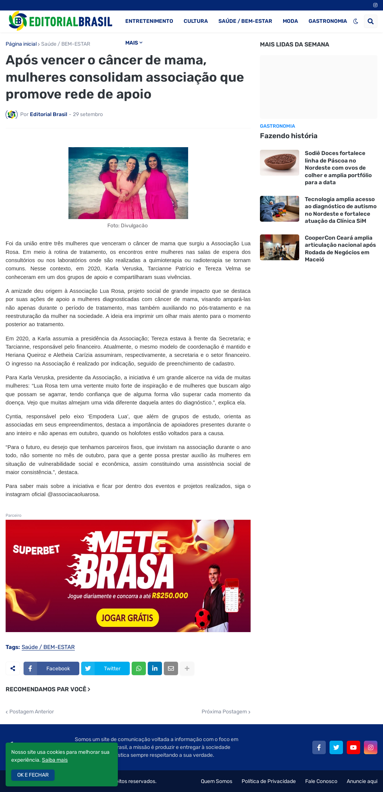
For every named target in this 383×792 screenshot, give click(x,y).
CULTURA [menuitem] (196, 21)
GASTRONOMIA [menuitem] (328, 21)
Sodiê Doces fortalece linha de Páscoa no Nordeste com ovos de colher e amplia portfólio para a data (338, 168)
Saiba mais (55, 760)
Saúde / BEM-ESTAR (65, 44)
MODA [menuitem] (290, 21)
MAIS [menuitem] (131, 43)
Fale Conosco (321, 781)
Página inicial (21, 44)
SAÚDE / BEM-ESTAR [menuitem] (245, 21)
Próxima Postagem (224, 711)
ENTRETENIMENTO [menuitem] (149, 21)
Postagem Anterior (31, 711)
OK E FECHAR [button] (33, 775)
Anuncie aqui (362, 781)
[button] (355, 21)
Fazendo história (289, 135)
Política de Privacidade (269, 781)
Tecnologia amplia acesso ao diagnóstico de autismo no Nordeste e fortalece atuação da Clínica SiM (341, 210)
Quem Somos (216, 781)
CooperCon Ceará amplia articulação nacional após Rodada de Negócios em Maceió (340, 248)
